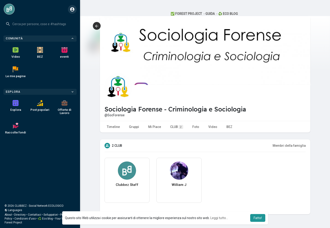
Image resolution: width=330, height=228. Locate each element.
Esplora (15, 105)
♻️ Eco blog (45, 218)
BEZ (40, 52)
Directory (20, 214)
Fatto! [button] (258, 218)
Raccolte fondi (15, 128)
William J (179, 185)
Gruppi (134, 127)
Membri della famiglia (289, 145)
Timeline (113, 127)
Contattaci (34, 214)
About (8, 214)
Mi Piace (154, 127)
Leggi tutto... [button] (219, 218)
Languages (13, 210)
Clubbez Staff (127, 185)
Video (15, 52)
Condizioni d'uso (25, 218)
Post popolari (39, 105)
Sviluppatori (50, 214)
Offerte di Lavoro (64, 107)
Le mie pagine (15, 72)
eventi (64, 52)
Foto (195, 127)
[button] (40, 24)
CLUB (176, 127)
